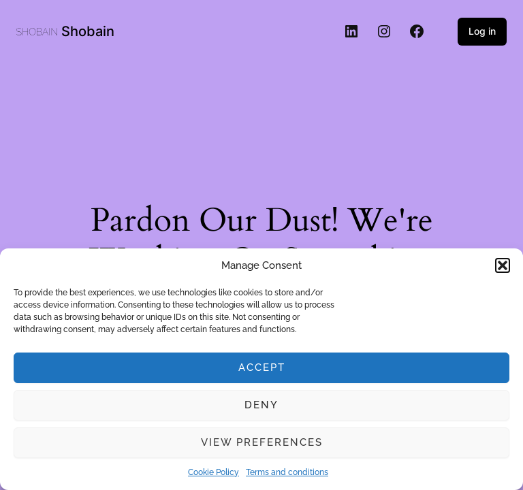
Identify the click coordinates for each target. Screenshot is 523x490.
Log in (482, 31)
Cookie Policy (213, 472)
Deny (261, 405)
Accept (261, 367)
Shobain (87, 31)
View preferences (262, 442)
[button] (502, 265)
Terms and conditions (287, 472)
